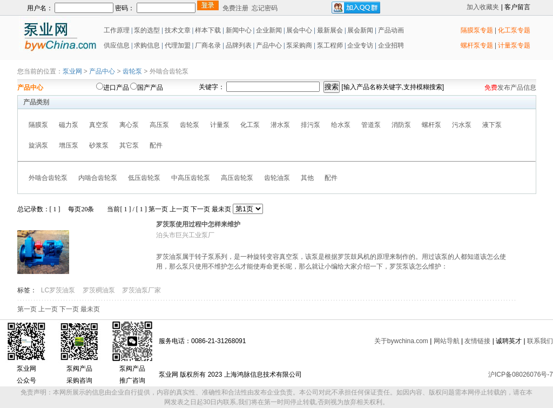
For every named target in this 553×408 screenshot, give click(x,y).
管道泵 (371, 125)
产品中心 (269, 45)
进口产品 (116, 87)
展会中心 (298, 30)
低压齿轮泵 (144, 178)
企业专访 (359, 45)
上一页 (179, 209)
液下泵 (492, 125)
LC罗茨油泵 (59, 290)
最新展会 (329, 30)
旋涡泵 (38, 145)
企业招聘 (390, 45)
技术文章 (177, 30)
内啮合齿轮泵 (97, 178)
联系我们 (540, 341)
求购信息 (146, 45)
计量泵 (220, 125)
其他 (307, 178)
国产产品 (150, 87)
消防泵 (401, 125)
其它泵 (129, 145)
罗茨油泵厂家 (141, 290)
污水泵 (461, 125)
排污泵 (310, 125)
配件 (156, 145)
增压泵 (68, 145)
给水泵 (340, 125)
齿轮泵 (132, 71)
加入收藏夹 (483, 7)
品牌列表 (238, 45)
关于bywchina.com (401, 341)
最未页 (221, 209)
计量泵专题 (514, 45)
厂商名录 (208, 45)
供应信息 (116, 45)
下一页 (200, 209)
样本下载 (207, 30)
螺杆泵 (431, 125)
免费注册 (235, 8)
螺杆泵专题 (477, 45)
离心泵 (129, 125)
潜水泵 (280, 125)
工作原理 (116, 30)
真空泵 (99, 125)
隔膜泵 (38, 125)
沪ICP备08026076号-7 (520, 374)
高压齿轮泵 (237, 178)
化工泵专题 (514, 30)
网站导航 (447, 341)
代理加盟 (177, 45)
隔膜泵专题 (477, 30)
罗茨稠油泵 (100, 290)
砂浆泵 (99, 145)
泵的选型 (147, 30)
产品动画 (391, 30)
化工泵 (250, 125)
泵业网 (72, 71)
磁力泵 (68, 125)
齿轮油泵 (277, 178)
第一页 (158, 209)
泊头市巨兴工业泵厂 (185, 235)
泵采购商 (298, 45)
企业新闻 (270, 30)
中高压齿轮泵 (190, 178)
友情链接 (477, 341)
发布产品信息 (516, 87)
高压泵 (159, 125)
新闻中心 (238, 30)
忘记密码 (265, 8)
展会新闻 (359, 30)
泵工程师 (330, 45)
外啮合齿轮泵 (48, 178)
